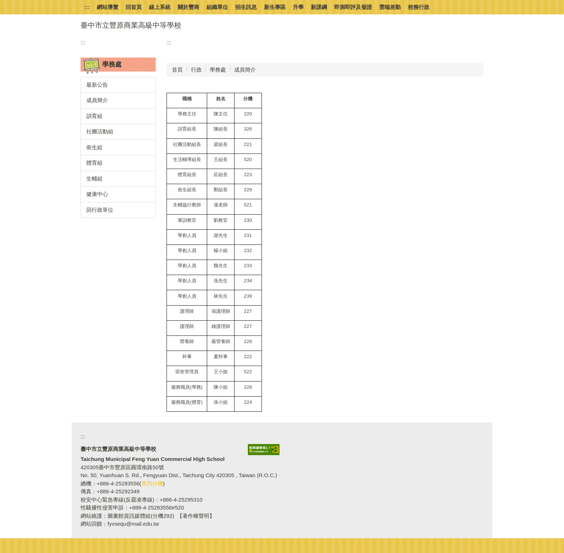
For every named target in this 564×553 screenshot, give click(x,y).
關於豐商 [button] (188, 7)
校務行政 (418, 7)
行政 (196, 70)
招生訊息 (246, 7)
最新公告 (97, 85)
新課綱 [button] (319, 7)
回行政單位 (99, 210)
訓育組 (94, 116)
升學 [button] (298, 7)
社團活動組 (99, 131)
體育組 (94, 163)
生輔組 (94, 178)
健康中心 (97, 194)
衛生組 (94, 147)
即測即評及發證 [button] (353, 7)
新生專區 (275, 7)
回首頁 (134, 7)
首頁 (177, 70)
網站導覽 (107, 7)
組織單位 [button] (217, 7)
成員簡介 (97, 100)
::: (87, 7)
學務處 (218, 70)
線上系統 (159, 7)
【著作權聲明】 (196, 516)
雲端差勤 (390, 7)
